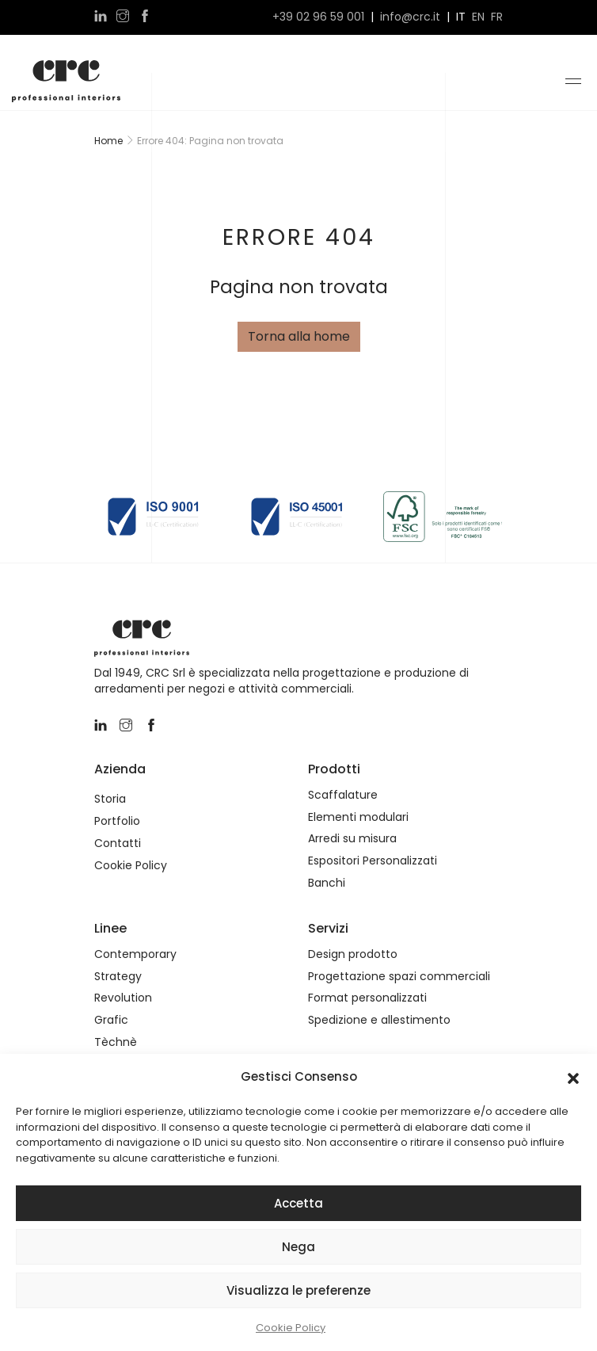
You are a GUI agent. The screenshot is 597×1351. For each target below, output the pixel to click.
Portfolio (117, 821)
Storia (110, 799)
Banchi (326, 883)
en (478, 17)
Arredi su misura (352, 838)
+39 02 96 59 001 (318, 17)
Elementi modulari (358, 817)
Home (108, 140)
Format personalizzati (367, 998)
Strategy (118, 976)
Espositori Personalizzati (372, 860)
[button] (573, 1077)
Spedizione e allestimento (379, 1020)
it (461, 17)
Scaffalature (343, 795)
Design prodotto (352, 954)
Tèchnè (115, 1042)
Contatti (117, 843)
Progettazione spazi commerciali (399, 976)
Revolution (123, 998)
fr (497, 17)
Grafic (111, 1020)
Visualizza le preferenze (298, 1290)
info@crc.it (410, 17)
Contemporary (135, 954)
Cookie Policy (290, 1327)
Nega (298, 1246)
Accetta (298, 1203)
